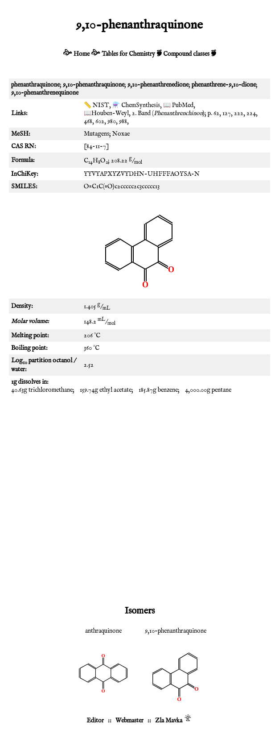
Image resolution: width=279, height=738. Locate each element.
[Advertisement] (139, 467)
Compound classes (186, 54)
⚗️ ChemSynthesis (136, 105)
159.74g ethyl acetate (105, 390)
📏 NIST (96, 105)
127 (226, 113)
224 (251, 113)
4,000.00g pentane (208, 390)
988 (123, 121)
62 (216, 113)
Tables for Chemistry (128, 54)
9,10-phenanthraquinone (175, 631)
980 (111, 121)
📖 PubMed (178, 105)
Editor (95, 721)
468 (88, 121)
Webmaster (129, 721)
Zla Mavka (168, 721)
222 (238, 113)
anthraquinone (103, 631)
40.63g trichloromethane (42, 390)
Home (82, 54)
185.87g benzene (158, 390)
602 (99, 121)
